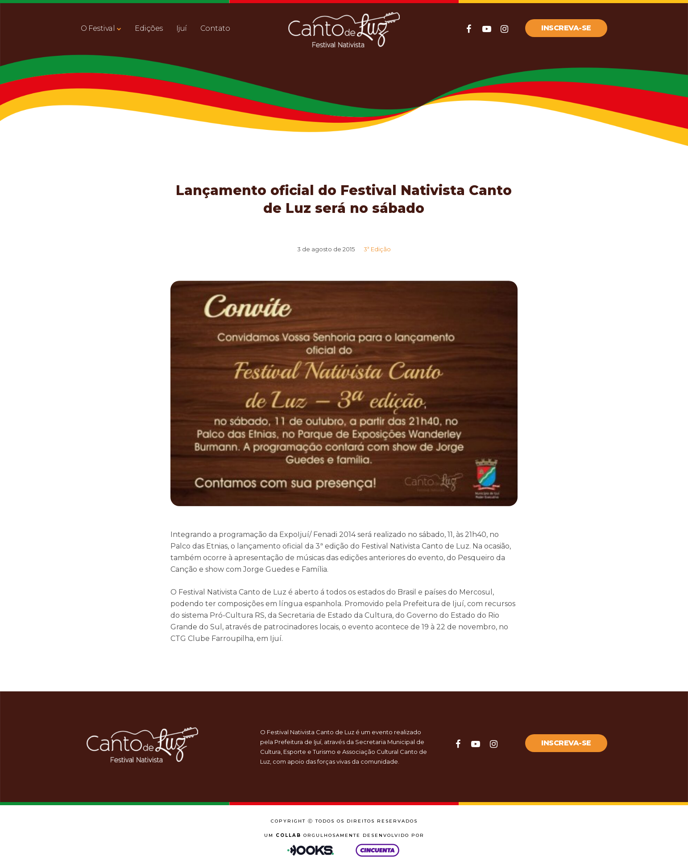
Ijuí (181, 28)
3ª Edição (377, 249)
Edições (149, 28)
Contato (215, 28)
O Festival (98, 28)
